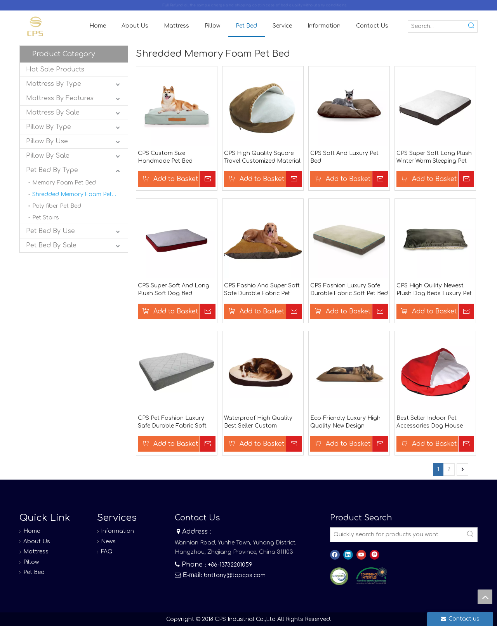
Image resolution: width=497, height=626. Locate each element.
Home (31, 531)
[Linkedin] (348, 555)
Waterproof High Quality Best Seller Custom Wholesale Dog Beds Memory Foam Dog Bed (258, 422)
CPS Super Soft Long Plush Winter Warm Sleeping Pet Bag (434, 157)
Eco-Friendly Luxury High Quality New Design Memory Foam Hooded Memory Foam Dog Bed (345, 422)
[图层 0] (339, 576)
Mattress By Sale (53, 112)
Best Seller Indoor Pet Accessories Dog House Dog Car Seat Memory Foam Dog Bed (429, 422)
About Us (36, 541)
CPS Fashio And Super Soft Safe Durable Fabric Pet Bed (262, 290)
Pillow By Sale (48, 155)
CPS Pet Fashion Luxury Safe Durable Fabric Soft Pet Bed (172, 422)
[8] (371, 575)
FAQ (107, 552)
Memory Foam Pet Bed (64, 183)
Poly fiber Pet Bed (56, 206)
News (108, 541)
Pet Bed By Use (50, 231)
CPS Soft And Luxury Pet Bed (344, 157)
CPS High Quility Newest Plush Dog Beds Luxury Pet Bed (434, 290)
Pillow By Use (47, 141)
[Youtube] (361, 555)
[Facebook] (335, 555)
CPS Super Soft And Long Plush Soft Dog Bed (173, 289)
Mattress (36, 552)
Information (117, 531)
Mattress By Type (53, 83)
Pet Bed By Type (52, 170)
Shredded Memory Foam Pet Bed (78, 194)
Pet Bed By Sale (51, 245)
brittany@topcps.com (235, 575)
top (485, 596)
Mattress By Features (60, 98)
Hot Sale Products (55, 69)
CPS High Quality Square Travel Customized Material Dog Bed (262, 157)
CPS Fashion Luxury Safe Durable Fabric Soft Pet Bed (349, 289)
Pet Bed (34, 572)
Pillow (31, 562)
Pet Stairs (45, 218)
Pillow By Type (48, 126)
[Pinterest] (374, 555)
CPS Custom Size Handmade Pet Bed (165, 157)
